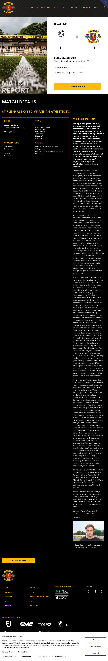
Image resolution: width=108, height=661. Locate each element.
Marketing (58, 656)
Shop (96, 7)
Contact (34, 607)
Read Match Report (77, 87)
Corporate (86, 7)
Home (7, 589)
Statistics (42, 656)
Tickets (57, 7)
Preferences (25, 656)
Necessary (8, 656)
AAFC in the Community (39, 598)
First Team (46, 7)
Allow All (95, 640)
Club (32, 602)
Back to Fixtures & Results (20, 561)
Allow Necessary (95, 646)
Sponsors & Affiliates (11, 618)
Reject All (95, 653)
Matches (34, 7)
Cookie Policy (24, 652)
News (65, 7)
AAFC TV (74, 7)
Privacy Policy (8, 652)
